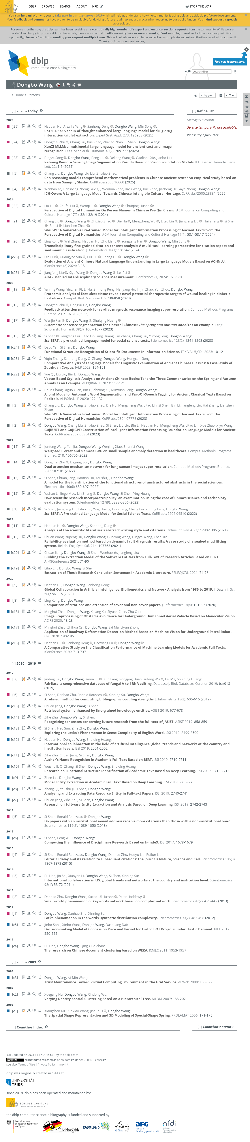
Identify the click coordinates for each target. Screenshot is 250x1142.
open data (63, 1060)
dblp (32, 6)
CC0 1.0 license (93, 1060)
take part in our (78, 15)
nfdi (95, 6)
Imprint (63, 1064)
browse (47, 6)
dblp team (71, 1055)
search (65, 6)
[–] (194, 111)
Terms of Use (26, 1064)
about (82, 6)
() (89, 151)
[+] (200, 1026)
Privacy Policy (47, 1064)
